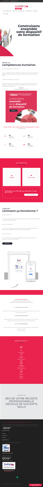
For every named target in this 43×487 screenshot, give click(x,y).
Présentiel (3, 433)
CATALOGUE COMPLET (31, 194)
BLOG (4, 13)
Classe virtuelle (4, 435)
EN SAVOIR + (7, 243)
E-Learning (4, 437)
